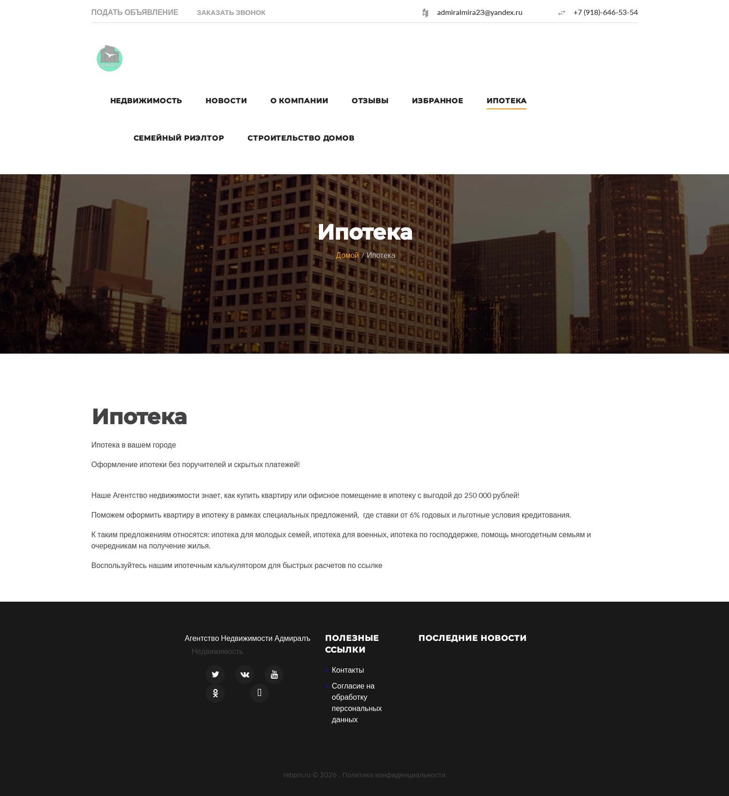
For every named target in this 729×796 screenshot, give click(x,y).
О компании (299, 100)
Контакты (348, 669)
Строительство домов (301, 138)
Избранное (437, 100)
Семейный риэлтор (179, 138)
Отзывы (370, 100)
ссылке (370, 565)
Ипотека (506, 100)
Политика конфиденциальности (394, 774)
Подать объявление (135, 11)
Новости (226, 100)
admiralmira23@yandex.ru (480, 11)
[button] (231, 11)
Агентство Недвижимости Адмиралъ (248, 637)
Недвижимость (146, 100)
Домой (347, 254)
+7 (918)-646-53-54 (605, 11)
